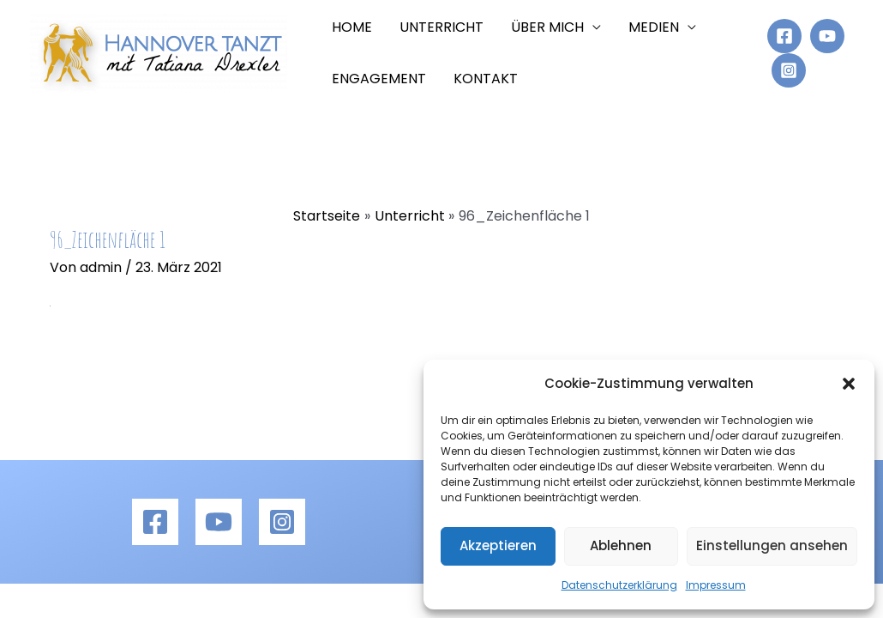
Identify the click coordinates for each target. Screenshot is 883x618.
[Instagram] (789, 70)
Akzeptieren (498, 545)
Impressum (716, 585)
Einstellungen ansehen (772, 545)
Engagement (379, 78)
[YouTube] (827, 36)
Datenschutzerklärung (619, 585)
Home (352, 27)
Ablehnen (621, 545)
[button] (848, 383)
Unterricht (441, 27)
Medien (653, 27)
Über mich (547, 27)
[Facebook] (784, 36)
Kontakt (486, 78)
